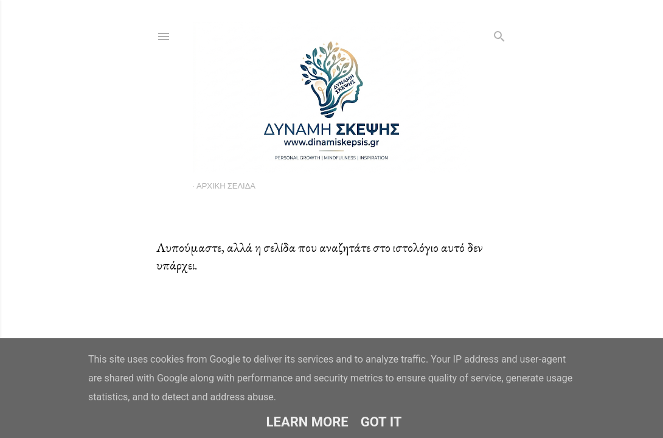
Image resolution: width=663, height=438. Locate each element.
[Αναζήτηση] (499, 34)
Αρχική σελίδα (225, 185)
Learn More (307, 421)
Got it (381, 421)
